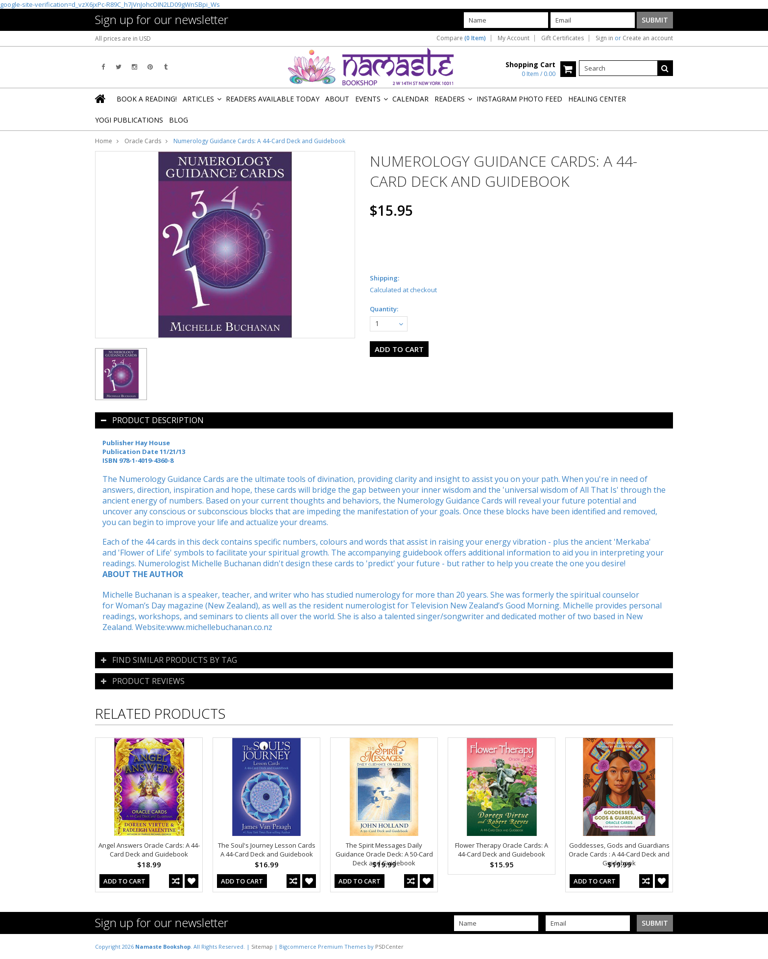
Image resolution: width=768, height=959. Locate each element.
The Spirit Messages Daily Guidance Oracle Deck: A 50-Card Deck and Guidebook (384, 854)
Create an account (648, 38)
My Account (513, 38)
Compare (461, 38)
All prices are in (123, 38)
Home (103, 141)
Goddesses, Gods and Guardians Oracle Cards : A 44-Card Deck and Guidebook (619, 854)
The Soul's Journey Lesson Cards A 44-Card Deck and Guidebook (266, 849)
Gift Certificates (562, 38)
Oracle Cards (142, 141)
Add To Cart (124, 881)
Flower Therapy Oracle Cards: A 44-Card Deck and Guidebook (501, 849)
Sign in (604, 38)
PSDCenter (389, 946)
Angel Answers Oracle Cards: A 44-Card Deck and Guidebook (149, 849)
